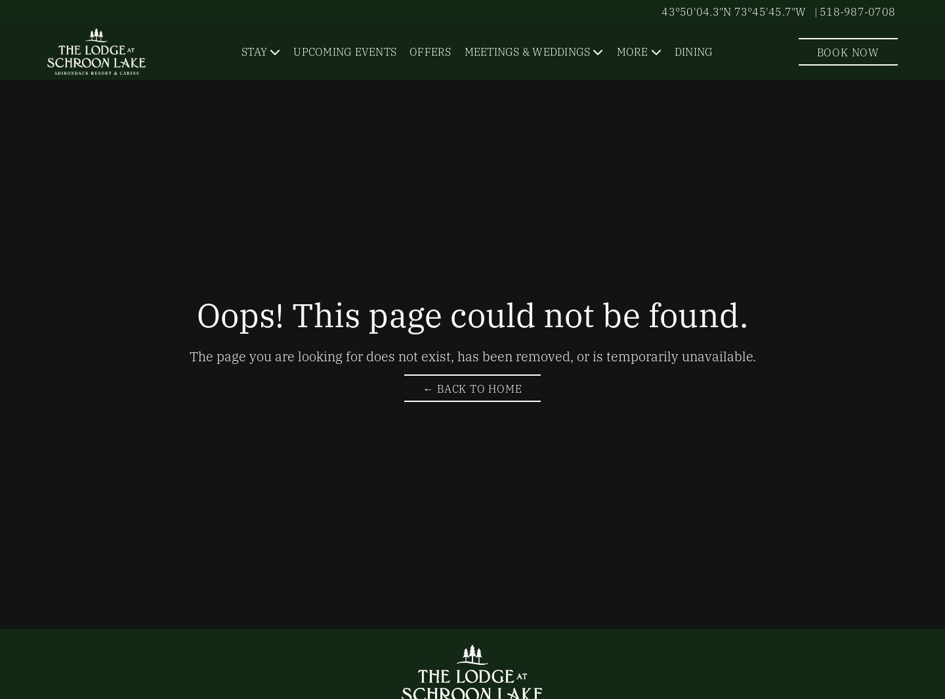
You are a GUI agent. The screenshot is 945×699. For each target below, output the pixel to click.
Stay (254, 51)
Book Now (848, 52)
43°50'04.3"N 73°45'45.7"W (734, 11)
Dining (694, 51)
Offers (431, 51)
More (632, 51)
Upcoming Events (344, 51)
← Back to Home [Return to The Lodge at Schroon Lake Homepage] (472, 388)
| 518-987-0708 (855, 11)
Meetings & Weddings (528, 51)
